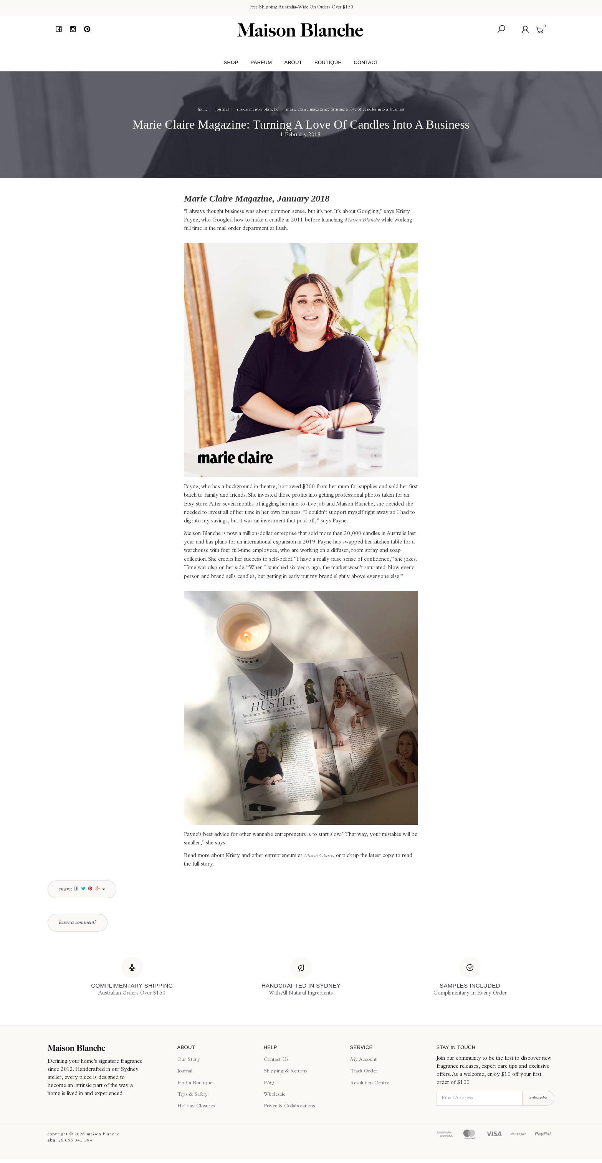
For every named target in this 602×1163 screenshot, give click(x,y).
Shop (230, 62)
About (293, 62)
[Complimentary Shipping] (132, 977)
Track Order (363, 1071)
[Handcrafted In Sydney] (301, 977)
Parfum (261, 62)
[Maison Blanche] (107, 1048)
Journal (184, 1071)
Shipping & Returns (285, 1071)
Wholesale (274, 1094)
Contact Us (276, 1059)
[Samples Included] (470, 977)
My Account (363, 1059)
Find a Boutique (194, 1083)
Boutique (328, 62)
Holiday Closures (196, 1106)
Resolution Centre (369, 1083)
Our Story (188, 1059)
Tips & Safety (192, 1094)
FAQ (269, 1083)
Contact (366, 62)
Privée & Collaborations (289, 1106)
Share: (82, 889)
